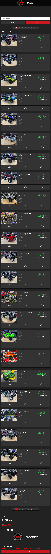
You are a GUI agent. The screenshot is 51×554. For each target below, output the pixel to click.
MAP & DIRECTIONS (7, 526)
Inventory (10, 548)
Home (3, 548)
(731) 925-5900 (10, 524)
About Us (16, 548)
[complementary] (46, 550)
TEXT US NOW (25, 551)
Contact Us (24, 548)
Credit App (31, 548)
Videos (38, 548)
